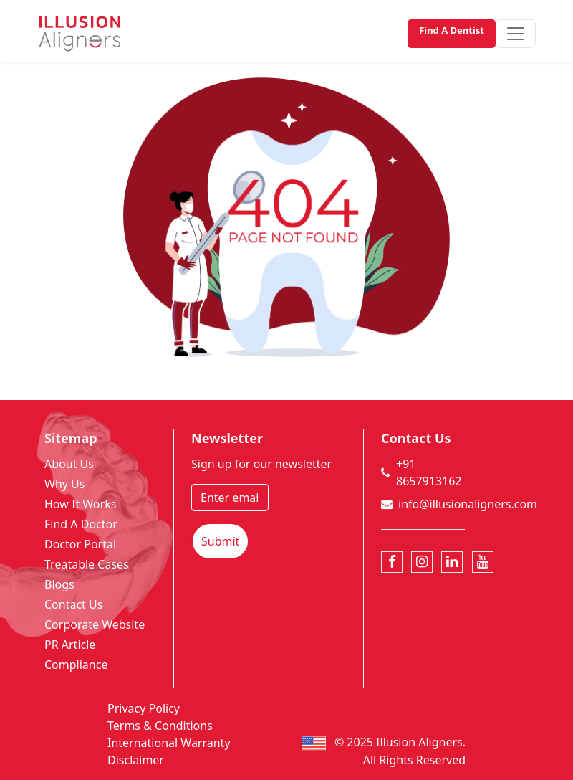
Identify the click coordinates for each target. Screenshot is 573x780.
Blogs (59, 584)
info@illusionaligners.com (467, 504)
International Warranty (169, 743)
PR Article (69, 644)
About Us (69, 464)
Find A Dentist (451, 30)
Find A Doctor (80, 524)
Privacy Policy (143, 708)
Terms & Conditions (160, 725)
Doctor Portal (80, 544)
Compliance (75, 664)
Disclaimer (135, 760)
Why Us (64, 484)
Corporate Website (94, 624)
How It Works (80, 504)
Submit (220, 541)
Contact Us (73, 604)
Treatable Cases (86, 564)
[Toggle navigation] (516, 33)
